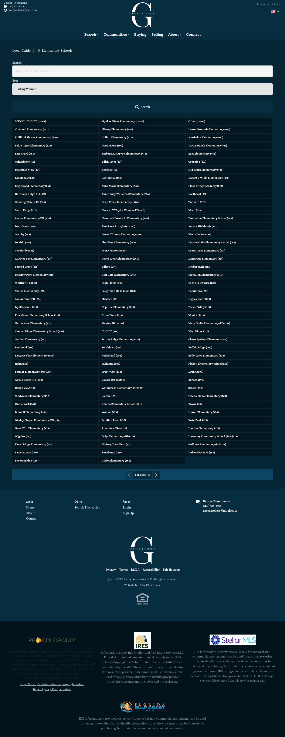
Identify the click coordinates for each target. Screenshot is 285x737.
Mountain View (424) (27, 132)
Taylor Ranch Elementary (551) (207, 108)
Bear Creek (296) (25, 189)
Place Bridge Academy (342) (205, 148)
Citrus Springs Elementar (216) (207, 302)
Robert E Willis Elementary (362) (208, 140)
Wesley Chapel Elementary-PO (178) (37, 383)
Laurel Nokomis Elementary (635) (209, 92)
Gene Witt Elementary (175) (32, 391)
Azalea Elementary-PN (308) (33, 181)
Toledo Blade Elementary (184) (207, 358)
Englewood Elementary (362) (33, 148)
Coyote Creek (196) (113, 342)
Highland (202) (111, 326)
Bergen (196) (196, 342)
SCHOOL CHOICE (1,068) (30, 84)
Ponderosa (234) (198, 253)
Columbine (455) (25, 124)
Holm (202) (21, 326)
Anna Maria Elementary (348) (120, 148)
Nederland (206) (112, 318)
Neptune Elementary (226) (118, 269)
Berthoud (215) (24, 310)
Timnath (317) (197, 164)
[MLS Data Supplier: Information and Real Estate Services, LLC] (142, 603)
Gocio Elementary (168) (116, 423)
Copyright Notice (72, 647)
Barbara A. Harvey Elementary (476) (124, 116)
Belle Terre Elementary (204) (206, 318)
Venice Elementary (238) (30, 253)
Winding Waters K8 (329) (30, 164)
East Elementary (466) (202, 116)
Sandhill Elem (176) (114, 383)
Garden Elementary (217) (30, 302)
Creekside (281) (24, 213)
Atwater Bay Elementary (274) (33, 221)
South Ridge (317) (26, 173)
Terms (123, 532)
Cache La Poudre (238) (202, 245)
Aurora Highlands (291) (202, 189)
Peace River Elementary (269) (120, 221)
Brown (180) (195, 366)
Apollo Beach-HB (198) (29, 342)
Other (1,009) (196, 84)
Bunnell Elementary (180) (31, 374)
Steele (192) (195, 350)
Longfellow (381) (25, 140)
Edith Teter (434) (112, 124)
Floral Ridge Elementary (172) (33, 407)
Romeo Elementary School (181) (122, 366)
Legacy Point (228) (199, 261)
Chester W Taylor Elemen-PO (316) (123, 173)
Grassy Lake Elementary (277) (206, 213)
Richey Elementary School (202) (208, 326)
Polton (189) (109, 358)
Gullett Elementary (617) (117, 100)
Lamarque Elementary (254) (205, 221)
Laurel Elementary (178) (203, 374)
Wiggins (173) (23, 399)
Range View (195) (25, 350)
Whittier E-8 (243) (26, 245)
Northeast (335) (197, 156)
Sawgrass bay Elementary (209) (34, 318)
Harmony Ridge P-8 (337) (30, 156)
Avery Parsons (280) (114, 213)
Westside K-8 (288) (199, 197)
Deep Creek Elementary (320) (120, 164)
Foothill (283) (23, 205)
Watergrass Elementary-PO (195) (122, 350)
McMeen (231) (110, 261)
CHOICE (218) (110, 294)
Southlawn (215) (111, 310)
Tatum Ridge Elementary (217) (121, 302)
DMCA (135, 532)
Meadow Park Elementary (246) (34, 237)
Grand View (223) (112, 278)
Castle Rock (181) (25, 366)
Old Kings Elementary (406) (205, 132)
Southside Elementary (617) (205, 100)
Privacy (111, 532)
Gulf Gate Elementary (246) (119, 237)
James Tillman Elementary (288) (122, 197)
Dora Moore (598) (112, 108)
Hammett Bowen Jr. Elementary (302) (125, 181)
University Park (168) (201, 415)
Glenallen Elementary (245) (205, 237)
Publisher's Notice (49, 647)
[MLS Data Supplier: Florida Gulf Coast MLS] (143, 669)
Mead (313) (194, 173)
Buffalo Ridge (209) (200, 310)
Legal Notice (28, 647)
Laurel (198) (195, 334)
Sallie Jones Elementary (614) (33, 108)
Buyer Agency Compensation (52, 652)
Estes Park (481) (25, 116)
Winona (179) (110, 374)
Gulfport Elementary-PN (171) (207, 407)
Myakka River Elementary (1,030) (123, 84)
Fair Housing (171, 532)
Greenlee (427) (197, 124)
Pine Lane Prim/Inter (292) (118, 189)
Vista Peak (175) (198, 383)
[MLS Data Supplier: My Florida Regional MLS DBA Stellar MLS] (233, 602)
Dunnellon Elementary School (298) (210, 181)
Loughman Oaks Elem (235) (119, 253)
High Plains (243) (112, 245)
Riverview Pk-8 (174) (114, 391)
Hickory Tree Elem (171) (116, 407)
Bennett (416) (110, 132)
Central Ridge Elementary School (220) (39, 294)
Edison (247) (109, 229)
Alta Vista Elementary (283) (119, 205)
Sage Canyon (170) (26, 415)
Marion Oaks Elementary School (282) (212, 205)
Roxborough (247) (199, 229)
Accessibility (151, 532)
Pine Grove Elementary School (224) (37, 278)
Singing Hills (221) (113, 286)
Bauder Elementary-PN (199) (33, 334)
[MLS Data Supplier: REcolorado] (52, 602)
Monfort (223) (196, 278)
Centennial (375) (112, 140)
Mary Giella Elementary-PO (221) (209, 286)
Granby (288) (23, 197)
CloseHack (153, 548)
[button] (261, 69)
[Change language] (275, 11)
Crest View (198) (112, 334)
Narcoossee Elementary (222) (33, 286)
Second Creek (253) (26, 229)
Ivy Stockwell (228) (26, 269)
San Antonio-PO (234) (28, 261)
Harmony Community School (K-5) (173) (213, 399)
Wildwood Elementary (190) (32, 358)
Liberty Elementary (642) (117, 92)
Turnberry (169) (112, 415)
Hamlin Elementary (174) (204, 391)
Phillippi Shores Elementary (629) (36, 100)
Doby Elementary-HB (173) (118, 399)
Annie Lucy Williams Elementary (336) (126, 156)
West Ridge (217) (198, 294)
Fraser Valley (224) (199, 269)
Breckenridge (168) (26, 423)
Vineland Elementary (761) (31, 92)
